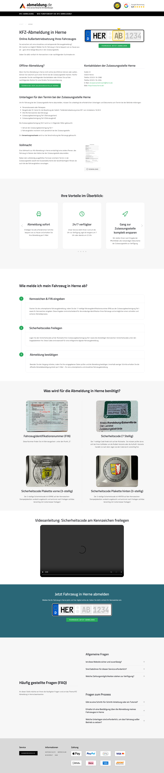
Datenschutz (50, 752)
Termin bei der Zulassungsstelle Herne (40, 85)
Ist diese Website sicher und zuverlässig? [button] (115, 661)
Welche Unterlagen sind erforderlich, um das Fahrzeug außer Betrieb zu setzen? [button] (115, 721)
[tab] (78, 251)
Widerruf (49, 755)
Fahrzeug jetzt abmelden (114, 46)
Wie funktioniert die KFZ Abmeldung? (54, 14)
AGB (56, 755)
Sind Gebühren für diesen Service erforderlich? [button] (115, 669)
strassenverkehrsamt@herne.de (101, 83)
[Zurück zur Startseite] (36, 6)
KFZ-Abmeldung (26, 14)
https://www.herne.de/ (96, 85)
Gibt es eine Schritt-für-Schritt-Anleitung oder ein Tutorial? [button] (115, 702)
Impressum (62, 752)
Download (92, 169)
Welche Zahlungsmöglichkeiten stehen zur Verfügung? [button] (115, 676)
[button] (22, 225)
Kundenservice (28, 753)
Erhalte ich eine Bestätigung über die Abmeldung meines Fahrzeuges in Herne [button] (115, 711)
